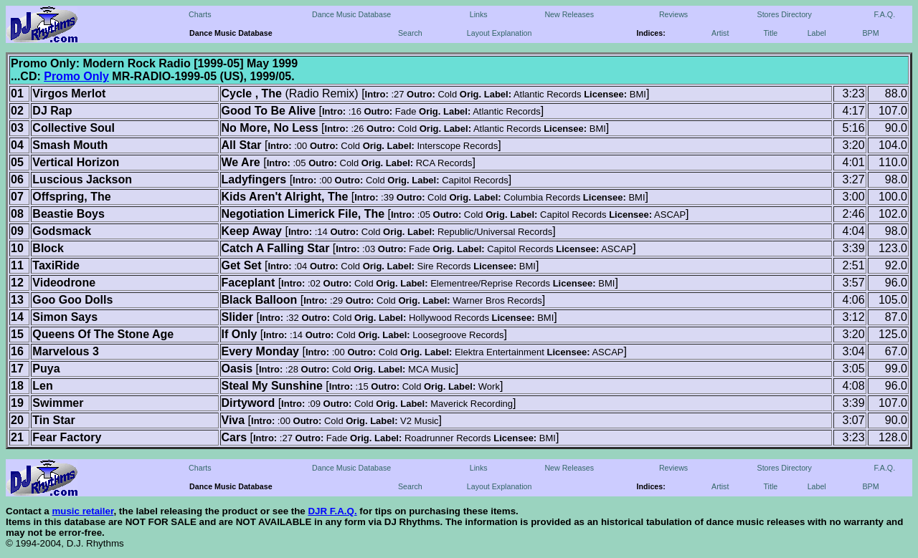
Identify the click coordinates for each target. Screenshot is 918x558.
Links (479, 14)
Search (410, 33)
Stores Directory (784, 14)
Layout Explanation (499, 33)
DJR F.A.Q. (332, 511)
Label (817, 33)
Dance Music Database (351, 14)
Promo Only (76, 76)
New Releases (569, 14)
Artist (720, 33)
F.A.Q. (885, 14)
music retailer (82, 511)
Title (770, 33)
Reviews (673, 14)
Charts (200, 14)
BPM (870, 33)
